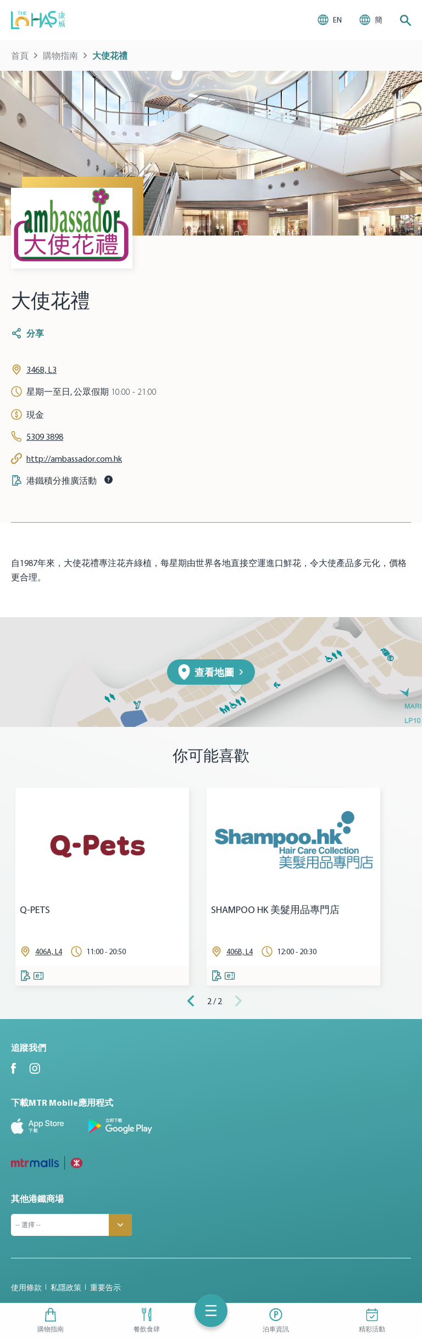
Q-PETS (35, 910)
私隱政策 (66, 1287)
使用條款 (26, 1287)
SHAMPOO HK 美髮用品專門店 (275, 910)
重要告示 (105, 1287)
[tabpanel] (102, 887)
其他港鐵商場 (37, 1198)
